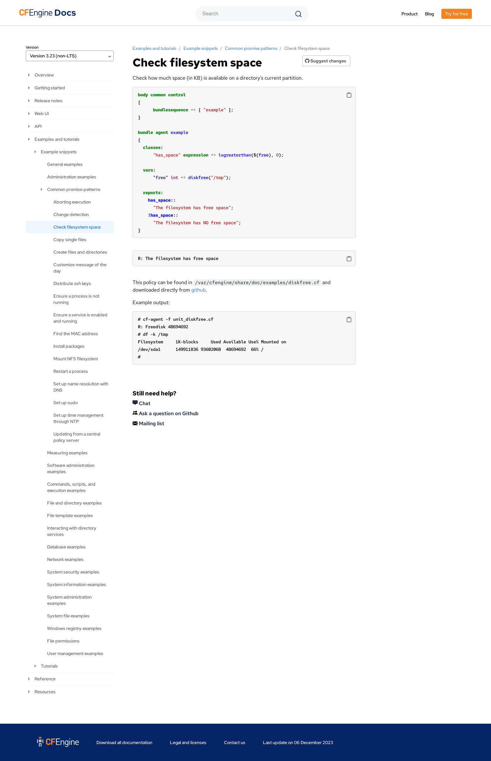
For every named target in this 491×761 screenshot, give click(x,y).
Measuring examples (67, 453)
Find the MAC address (75, 333)
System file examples (68, 616)
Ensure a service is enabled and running (80, 318)
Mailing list (148, 423)
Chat (141, 403)
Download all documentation (124, 742)
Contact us (234, 742)
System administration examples (69, 600)
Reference (45, 679)
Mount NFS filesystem (75, 359)
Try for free (456, 14)
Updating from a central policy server (76, 437)
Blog (429, 14)
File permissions (63, 641)
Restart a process (70, 371)
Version (32, 47)
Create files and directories (80, 252)
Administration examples (71, 177)
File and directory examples (74, 503)
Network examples (65, 559)
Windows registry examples (74, 628)
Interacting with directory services (71, 531)
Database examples (66, 547)
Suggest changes (325, 61)
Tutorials (49, 666)
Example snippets (59, 152)
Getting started (50, 88)
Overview (44, 75)
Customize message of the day (79, 268)
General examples (65, 164)
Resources (45, 692)
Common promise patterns (74, 189)
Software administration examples (71, 468)
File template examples (70, 515)
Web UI (42, 113)
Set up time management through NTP (78, 418)
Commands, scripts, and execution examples (71, 487)
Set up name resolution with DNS (80, 387)
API (38, 126)
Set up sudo (65, 402)
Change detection (71, 214)
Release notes (49, 100)
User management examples (75, 653)
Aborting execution (72, 202)
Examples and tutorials (57, 139)
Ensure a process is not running (76, 299)
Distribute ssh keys (72, 283)
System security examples (73, 572)
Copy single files (69, 239)
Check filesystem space (77, 227)
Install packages (69, 346)
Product (409, 14)
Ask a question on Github (166, 413)
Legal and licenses (188, 742)
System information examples (76, 584)
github (198, 290)
